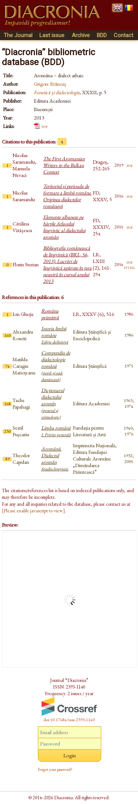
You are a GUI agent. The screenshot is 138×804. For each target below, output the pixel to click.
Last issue (51, 35)
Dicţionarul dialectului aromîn (52, 403)
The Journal (18, 35)
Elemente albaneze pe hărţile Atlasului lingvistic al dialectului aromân (64, 227)
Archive (81, 35)
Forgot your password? (55, 769)
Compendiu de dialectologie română (55, 366)
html (129, 267)
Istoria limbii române (54, 335)
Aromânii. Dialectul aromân (54, 458)
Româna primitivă (50, 314)
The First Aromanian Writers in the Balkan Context (64, 165)
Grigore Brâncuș (50, 84)
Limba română (56, 431)
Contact (123, 35)
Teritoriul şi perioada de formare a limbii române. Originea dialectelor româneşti (67, 196)
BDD (102, 35)
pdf (45, 126)
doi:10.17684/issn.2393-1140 (69, 720)
